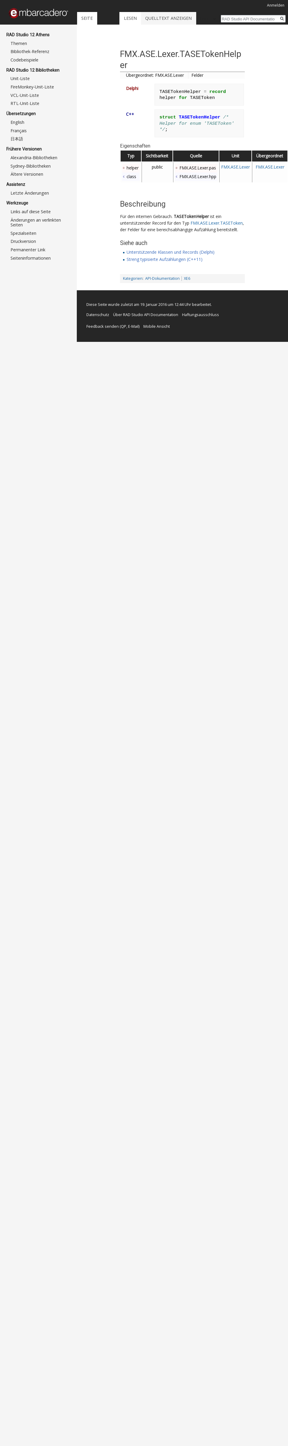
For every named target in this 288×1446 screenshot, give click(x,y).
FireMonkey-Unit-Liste (32, 87)
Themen (18, 43)
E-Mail (133, 326)
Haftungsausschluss (200, 314)
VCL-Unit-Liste (24, 95)
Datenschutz (97, 314)
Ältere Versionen (26, 174)
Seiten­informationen (30, 258)
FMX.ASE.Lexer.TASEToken (216, 223)
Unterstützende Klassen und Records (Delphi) (170, 252)
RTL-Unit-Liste (24, 103)
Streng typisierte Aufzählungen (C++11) (164, 259)
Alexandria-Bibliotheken (33, 157)
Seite (87, 18)
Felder (197, 75)
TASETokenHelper (191, 216)
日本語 (16, 139)
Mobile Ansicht (156, 326)
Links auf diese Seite (30, 211)
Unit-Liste (20, 78)
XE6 (187, 278)
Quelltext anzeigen (168, 18)
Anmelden (275, 5)
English (17, 122)
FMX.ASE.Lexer (235, 167)
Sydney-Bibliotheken (30, 166)
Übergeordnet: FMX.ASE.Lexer (155, 75)
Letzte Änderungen (29, 193)
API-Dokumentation (162, 278)
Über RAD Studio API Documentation (145, 314)
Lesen (130, 18)
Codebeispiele (24, 60)
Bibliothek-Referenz (29, 51)
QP (123, 326)
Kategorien (132, 278)
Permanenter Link (27, 249)
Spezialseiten (23, 233)
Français (18, 130)
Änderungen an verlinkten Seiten (35, 222)
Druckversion (23, 241)
